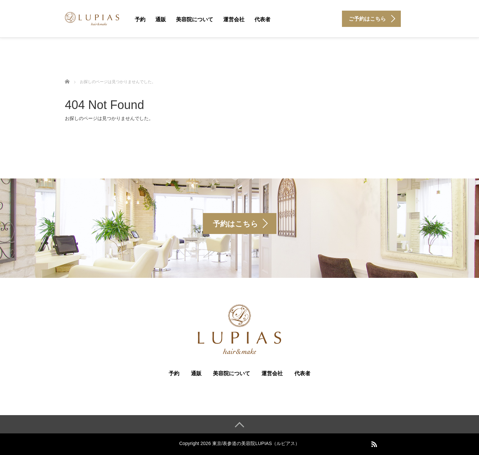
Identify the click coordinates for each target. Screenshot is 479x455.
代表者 (262, 19)
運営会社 (233, 19)
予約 (140, 19)
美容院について (194, 19)
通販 (160, 19)
